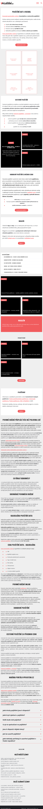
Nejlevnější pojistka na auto (6, 792)
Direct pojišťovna (4, 795)
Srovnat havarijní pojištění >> (21, 192)
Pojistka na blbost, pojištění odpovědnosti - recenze (31, 748)
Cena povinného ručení (9, 34)
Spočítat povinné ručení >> (21, 45)
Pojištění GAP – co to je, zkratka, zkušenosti (31, 771)
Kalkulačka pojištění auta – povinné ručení (9, 785)
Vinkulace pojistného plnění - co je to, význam (9, 772)
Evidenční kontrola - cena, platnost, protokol (10, 753)
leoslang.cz (40, 807)
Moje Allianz (24, 795)
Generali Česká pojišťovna (6, 793)
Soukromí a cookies (5, 798)
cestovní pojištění (5, 523)
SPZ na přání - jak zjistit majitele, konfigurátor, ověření (8, 751)
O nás (2, 800)
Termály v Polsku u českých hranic (28, 793)
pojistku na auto (15, 683)
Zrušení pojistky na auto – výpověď (8, 790)
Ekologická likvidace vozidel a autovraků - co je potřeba (31, 769)
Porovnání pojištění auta (5, 782)
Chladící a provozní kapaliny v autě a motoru (11, 768)
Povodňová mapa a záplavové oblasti (9, 744)
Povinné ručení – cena (5, 783)
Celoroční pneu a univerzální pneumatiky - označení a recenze (10, 766)
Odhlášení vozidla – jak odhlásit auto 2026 (30, 785)
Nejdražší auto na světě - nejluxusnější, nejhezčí (9, 775)
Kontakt (2, 801)
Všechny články (21, 362)
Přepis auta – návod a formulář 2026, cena (30, 782)
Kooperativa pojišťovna (26, 790)
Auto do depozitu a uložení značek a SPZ (30, 740)
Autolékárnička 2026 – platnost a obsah (29, 783)
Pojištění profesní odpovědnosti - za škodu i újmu (31, 763)
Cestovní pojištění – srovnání (8, 651)
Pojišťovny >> (21, 393)
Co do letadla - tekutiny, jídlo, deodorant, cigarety (10, 763)
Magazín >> (21, 225)
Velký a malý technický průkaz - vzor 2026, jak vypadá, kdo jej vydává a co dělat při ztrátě (10, 741)
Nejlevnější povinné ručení (6, 788)
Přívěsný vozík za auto (26, 792)
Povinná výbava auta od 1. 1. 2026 (29, 750)
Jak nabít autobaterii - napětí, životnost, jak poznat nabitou (31, 745)
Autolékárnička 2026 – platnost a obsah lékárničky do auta (9, 748)
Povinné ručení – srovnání (6, 787)
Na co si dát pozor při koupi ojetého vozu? (31, 765)
